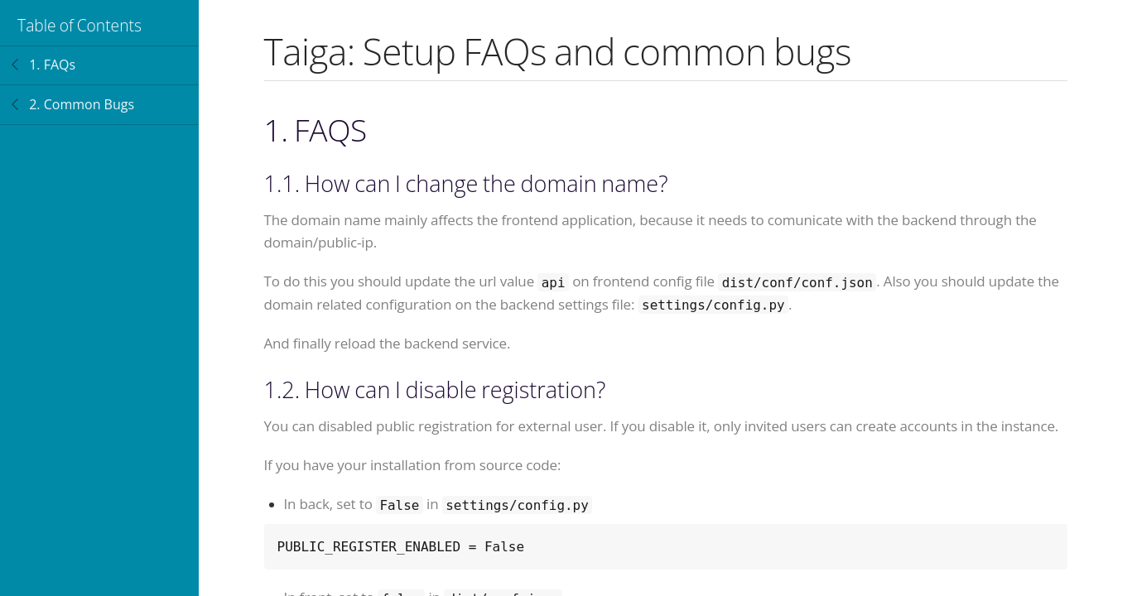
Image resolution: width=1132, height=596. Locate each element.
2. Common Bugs (81, 104)
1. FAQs (52, 64)
